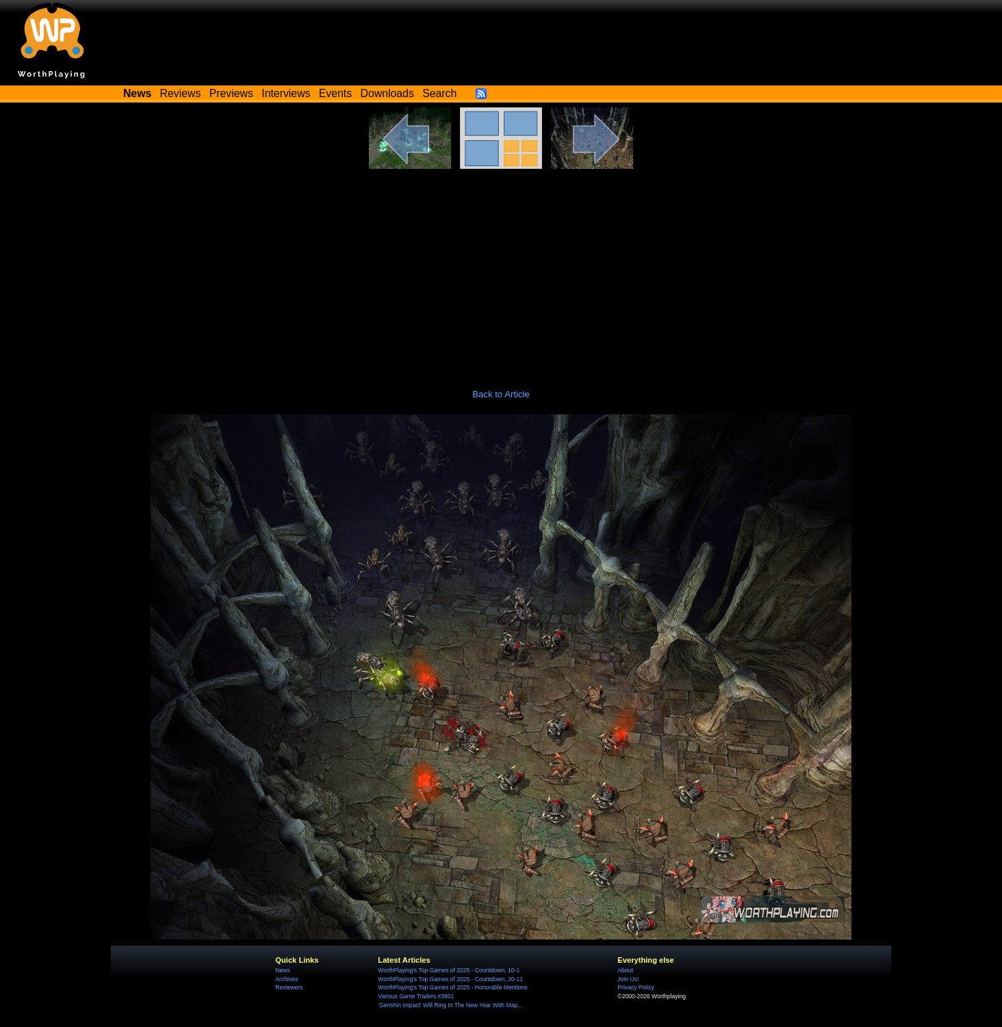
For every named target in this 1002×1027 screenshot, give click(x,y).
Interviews (285, 93)
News (282, 970)
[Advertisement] (501, 271)
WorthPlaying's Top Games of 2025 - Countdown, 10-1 (448, 970)
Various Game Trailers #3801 (416, 996)
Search (439, 93)
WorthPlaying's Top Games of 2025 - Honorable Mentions (452, 987)
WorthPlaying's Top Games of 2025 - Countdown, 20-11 (450, 979)
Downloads (387, 93)
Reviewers (289, 987)
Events (335, 93)
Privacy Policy (635, 987)
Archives (286, 979)
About (624, 970)
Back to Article (501, 394)
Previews (231, 93)
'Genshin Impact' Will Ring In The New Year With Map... (450, 1005)
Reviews (180, 93)
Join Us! (628, 979)
